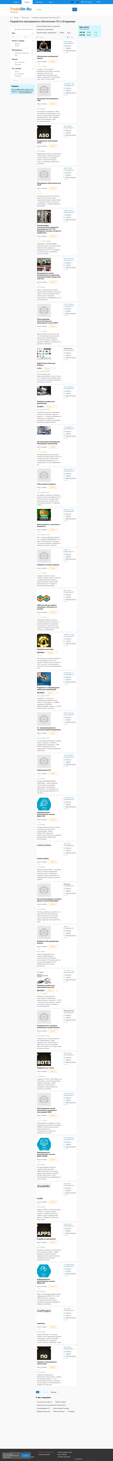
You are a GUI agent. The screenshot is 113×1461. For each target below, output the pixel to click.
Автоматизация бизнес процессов (48, 26)
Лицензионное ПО (44, 770)
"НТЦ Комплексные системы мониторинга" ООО (70, 304)
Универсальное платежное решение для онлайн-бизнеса (48, 1026)
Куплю (17, 46)
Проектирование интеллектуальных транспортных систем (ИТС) (47, 321)
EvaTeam (68, 843)
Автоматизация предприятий (46, 32)
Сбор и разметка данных (46, 484)
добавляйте (15, 92)
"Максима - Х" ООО (70, 673)
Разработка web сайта (45, 649)
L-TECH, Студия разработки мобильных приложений (70, 970)
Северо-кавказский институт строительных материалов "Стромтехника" (70, 210)
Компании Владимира (45, 1452)
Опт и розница (19, 73)
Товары (15, 2)
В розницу (18, 76)
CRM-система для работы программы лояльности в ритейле (47, 607)
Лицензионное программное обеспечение (51, 1405)
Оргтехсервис (68, 41)
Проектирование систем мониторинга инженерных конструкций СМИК (47, 1110)
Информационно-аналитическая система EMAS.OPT (46, 1281)
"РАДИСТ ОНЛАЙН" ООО (70, 84)
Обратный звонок (71, 50)
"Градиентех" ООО (70, 427)
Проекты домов (60, 1402)
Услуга (17, 71)
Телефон (68, 48)
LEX (16, 55)
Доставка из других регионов (24, 29)
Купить (53, 61)
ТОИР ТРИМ (68, 168)
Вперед (53, 1392)
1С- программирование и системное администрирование (49, 729)
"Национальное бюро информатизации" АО (70, 797)
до (29, 36)
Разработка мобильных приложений (46, 402)
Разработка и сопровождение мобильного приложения (48, 688)
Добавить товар (91, 9)
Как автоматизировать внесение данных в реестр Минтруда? (49, 900)
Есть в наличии (19, 62)
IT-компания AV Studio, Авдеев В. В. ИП (70, 386)
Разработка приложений (46, 1239)
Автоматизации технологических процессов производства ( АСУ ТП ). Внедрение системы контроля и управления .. (49, 229)
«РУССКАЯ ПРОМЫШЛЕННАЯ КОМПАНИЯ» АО (70, 755)
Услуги (27, 2)
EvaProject (41, 1323)
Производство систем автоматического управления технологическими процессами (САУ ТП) (49, 276)
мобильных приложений (45, 29)
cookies (15, 1454)
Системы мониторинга (44, 1402)
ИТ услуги (25, 17)
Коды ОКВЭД (62, 1454)
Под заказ (18, 64)
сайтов (62, 32)
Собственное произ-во (22, 53)
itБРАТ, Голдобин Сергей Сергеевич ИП (70, 634)
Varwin (66, 926)
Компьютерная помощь (61, 1408)
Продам (17, 44)
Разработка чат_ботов (45, 1068)
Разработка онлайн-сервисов (48, 565)
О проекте (78, 1459)
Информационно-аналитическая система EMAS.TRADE (46, 1154)
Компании (39, 2)
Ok (26, 1455)
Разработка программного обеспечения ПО (45, 17)
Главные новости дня (65, 1452)
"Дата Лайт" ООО (70, 469)
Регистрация (88, 2)
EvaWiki (40, 1198)
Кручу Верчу (68, 126)
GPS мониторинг (59, 1411)
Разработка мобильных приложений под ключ (46, 986)
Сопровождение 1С (43, 1408)
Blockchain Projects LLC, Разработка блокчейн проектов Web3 (70, 509)
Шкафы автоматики (43, 1411)
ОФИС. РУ (67, 550)
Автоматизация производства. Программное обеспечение (48, 442)
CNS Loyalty (67, 590)
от (16, 36)
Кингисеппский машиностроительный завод (70, 258)
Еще (50, 2)
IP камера (71, 1411)
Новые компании (44, 1454)
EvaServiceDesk (43, 858)
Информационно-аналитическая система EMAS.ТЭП (46, 814)
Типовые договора (64, 1457)
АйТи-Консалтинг (69, 713)
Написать (68, 46)
